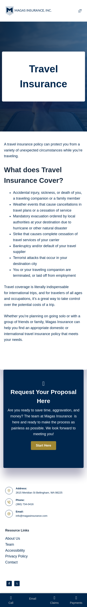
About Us (12, 538)
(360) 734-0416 (25, 504)
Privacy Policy (16, 556)
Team (9, 544)
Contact (11, 562)
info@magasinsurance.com (32, 515)
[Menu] (80, 11)
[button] (43, 445)
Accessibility (15, 550)
